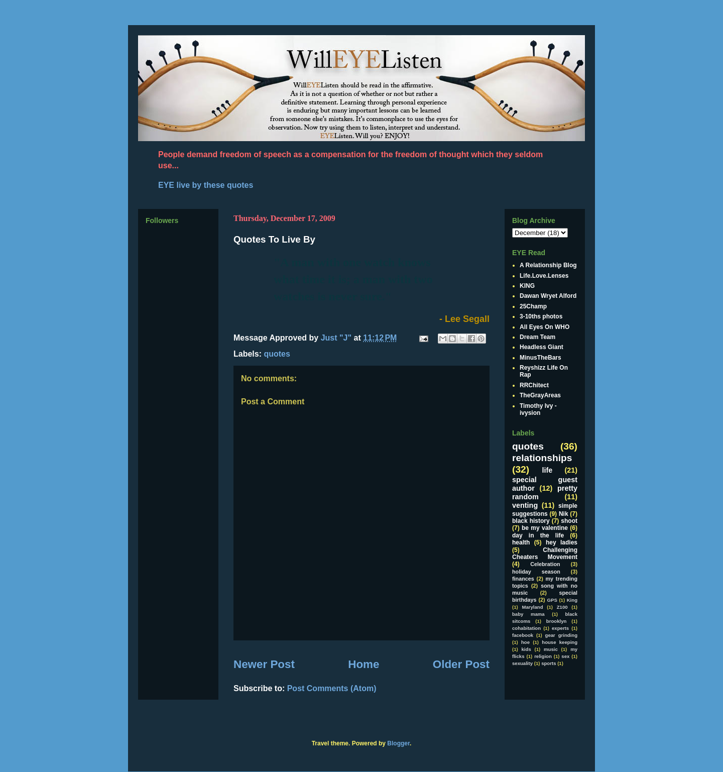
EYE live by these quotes (205, 185)
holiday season (536, 572)
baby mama (528, 614)
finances (523, 579)
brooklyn (556, 621)
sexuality (522, 663)
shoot (569, 520)
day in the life (538, 535)
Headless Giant (541, 347)
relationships (542, 458)
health (521, 542)
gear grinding (561, 635)
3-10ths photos (541, 316)
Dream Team (537, 337)
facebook (522, 635)
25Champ (533, 306)
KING (527, 285)
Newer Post (264, 664)
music (551, 649)
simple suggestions (544, 509)
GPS (552, 600)
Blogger (398, 743)
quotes (277, 354)
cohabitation (526, 628)
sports (548, 663)
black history (531, 520)
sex (565, 656)
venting (525, 505)
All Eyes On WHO (544, 326)
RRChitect (534, 385)
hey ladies (561, 542)
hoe (525, 642)
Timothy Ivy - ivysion (538, 409)
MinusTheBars (540, 357)
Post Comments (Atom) (332, 688)
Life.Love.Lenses (544, 275)
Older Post (461, 664)
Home (363, 664)
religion (543, 656)
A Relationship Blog (548, 265)
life (547, 470)
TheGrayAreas (540, 395)
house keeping (559, 642)
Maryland (532, 607)
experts (560, 628)
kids (526, 649)
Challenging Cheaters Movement (544, 553)
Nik (563, 513)
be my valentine (545, 527)
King (572, 600)
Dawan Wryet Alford (548, 295)
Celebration (545, 564)
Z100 (562, 607)
